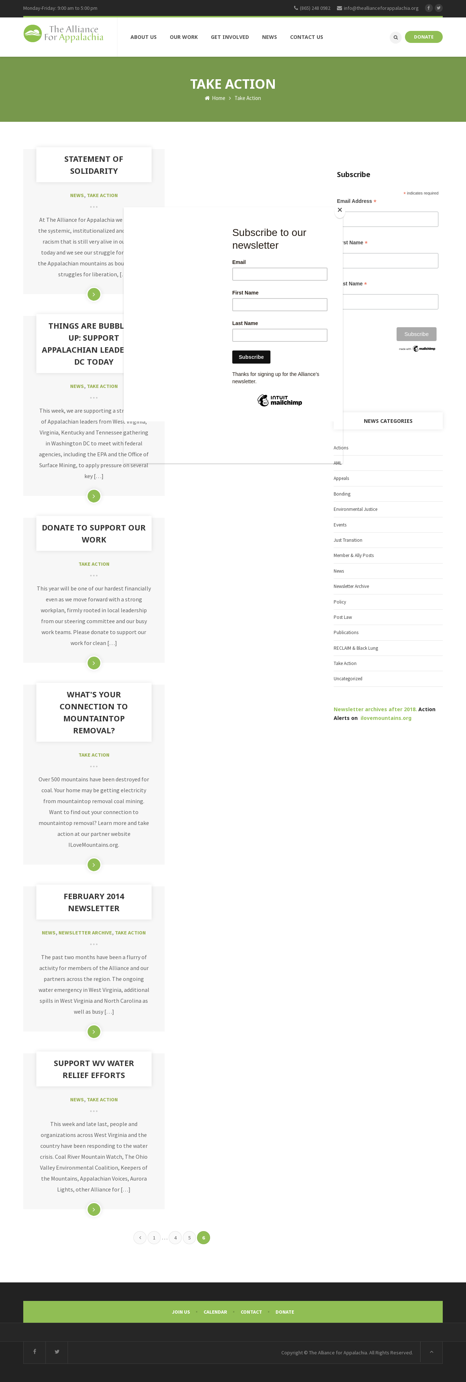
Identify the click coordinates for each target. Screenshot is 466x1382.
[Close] (341, 210)
